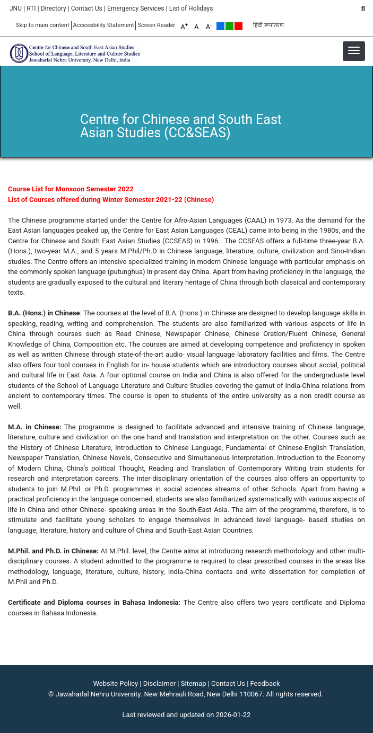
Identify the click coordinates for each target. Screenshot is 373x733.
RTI (31, 8)
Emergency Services (135, 8)
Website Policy (115, 683)
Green (229, 26)
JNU (16, 8)
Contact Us (86, 8)
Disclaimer (159, 683)
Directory (53, 8)
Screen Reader (156, 25)
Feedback (265, 683)
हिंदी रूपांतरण (268, 25)
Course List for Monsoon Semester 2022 (71, 189)
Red (238, 26)
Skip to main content (43, 25)
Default (220, 26)
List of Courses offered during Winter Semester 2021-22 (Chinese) (111, 200)
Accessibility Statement (103, 25)
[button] (354, 50)
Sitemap (193, 683)
